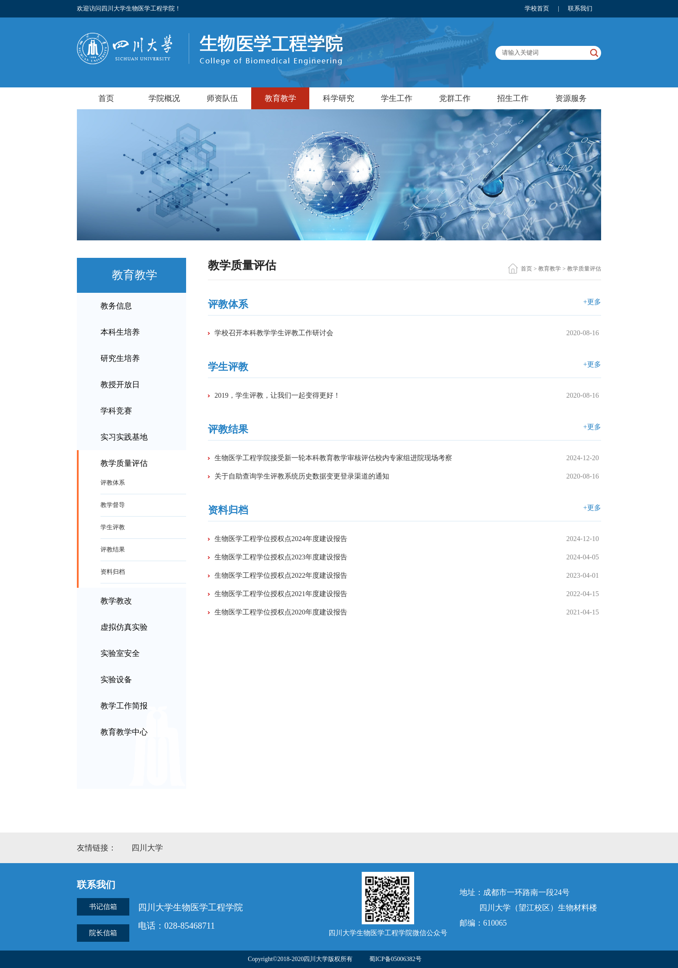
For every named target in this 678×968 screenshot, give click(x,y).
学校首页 (537, 8)
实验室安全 (120, 653)
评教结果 (112, 549)
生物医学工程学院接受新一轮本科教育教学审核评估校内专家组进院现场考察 (333, 457)
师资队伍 (222, 98)
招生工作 (513, 98)
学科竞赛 (116, 410)
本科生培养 (120, 332)
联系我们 (580, 8)
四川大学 (147, 847)
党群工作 (454, 98)
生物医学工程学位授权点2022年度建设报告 (280, 575)
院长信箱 (103, 933)
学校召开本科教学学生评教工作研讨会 (273, 333)
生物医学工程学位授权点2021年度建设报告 (280, 593)
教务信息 (116, 306)
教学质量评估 (124, 463)
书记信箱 (103, 906)
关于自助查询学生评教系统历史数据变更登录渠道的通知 (301, 476)
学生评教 (112, 527)
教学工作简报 (124, 705)
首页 (106, 98)
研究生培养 (120, 358)
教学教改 (116, 601)
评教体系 (112, 482)
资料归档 (112, 572)
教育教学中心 (124, 732)
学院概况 (164, 98)
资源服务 (571, 98)
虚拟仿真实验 (124, 627)
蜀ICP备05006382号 (395, 959)
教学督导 (112, 505)
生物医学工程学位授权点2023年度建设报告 (280, 557)
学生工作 (396, 98)
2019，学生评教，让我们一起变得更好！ (277, 395)
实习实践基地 (124, 437)
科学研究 (338, 98)
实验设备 (116, 679)
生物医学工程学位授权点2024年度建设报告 (280, 538)
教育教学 (280, 98)
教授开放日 (120, 384)
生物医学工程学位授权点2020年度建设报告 (280, 612)
